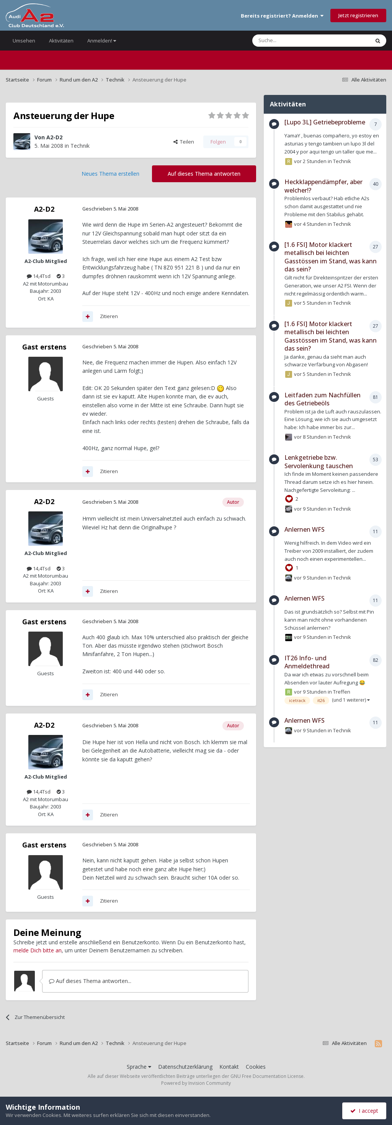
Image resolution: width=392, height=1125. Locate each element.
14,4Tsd (39, 276)
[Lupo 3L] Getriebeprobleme (324, 122)
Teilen (183, 141)
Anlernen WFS (304, 529)
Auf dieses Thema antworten (204, 173)
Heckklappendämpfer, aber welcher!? (323, 186)
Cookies (256, 1066)
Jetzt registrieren (358, 15)
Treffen (341, 691)
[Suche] (288, 40)
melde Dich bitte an (37, 950)
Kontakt (229, 1066)
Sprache (139, 1066)
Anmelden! (101, 40)
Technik (80, 145)
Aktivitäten (61, 40)
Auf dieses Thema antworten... (90, 981)
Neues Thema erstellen (110, 173)
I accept (364, 1110)
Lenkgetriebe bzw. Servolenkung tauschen (318, 461)
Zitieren (109, 316)
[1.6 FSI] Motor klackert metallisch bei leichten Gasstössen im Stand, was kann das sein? (330, 257)
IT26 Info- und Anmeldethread (307, 662)
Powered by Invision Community (196, 1083)
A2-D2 (54, 137)
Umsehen (24, 40)
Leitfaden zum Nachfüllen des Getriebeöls (322, 399)
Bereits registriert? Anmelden (282, 15)
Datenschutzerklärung (185, 1066)
